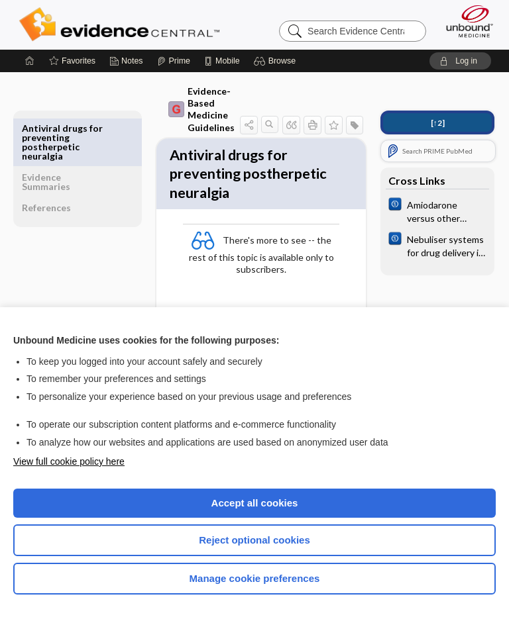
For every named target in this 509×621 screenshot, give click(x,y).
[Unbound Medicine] (465, 21)
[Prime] (173, 61)
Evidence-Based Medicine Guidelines (172, 109)
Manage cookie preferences (255, 578)
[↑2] (438, 123)
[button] (277, 61)
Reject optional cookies (254, 540)
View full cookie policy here (69, 461)
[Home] (29, 61)
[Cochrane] (437, 210)
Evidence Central (122, 24)
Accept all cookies (254, 502)
